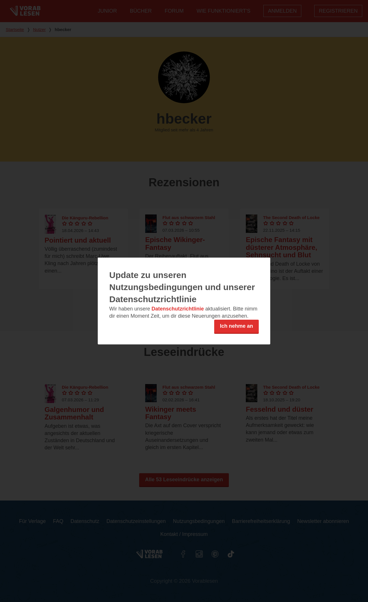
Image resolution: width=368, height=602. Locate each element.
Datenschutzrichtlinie (178, 309)
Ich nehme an (236, 326)
